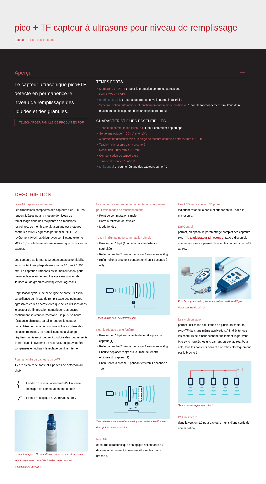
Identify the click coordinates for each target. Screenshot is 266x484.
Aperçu (19, 39)
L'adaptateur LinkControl (207, 237)
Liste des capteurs (42, 39)
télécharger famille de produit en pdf (51, 122)
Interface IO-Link (110, 99)
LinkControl (106, 166)
